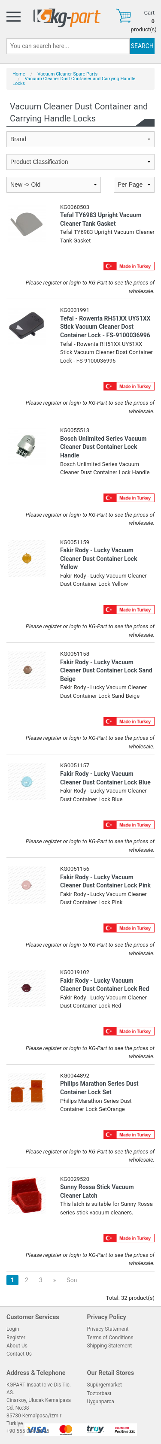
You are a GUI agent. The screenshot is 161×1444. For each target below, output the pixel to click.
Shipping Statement (109, 1346)
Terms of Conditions (110, 1338)
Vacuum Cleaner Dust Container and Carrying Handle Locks (73, 81)
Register (15, 1338)
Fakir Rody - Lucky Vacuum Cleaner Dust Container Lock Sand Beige (106, 670)
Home (18, 74)
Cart (149, 12)
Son (72, 1280)
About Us (16, 1346)
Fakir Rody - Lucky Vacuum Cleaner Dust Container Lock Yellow (98, 558)
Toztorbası (99, 1393)
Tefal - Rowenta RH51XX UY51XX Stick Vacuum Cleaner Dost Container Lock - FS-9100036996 (105, 327)
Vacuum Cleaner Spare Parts (67, 74)
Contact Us (19, 1354)
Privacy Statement (108, 1329)
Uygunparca (100, 1402)
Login (12, 1329)
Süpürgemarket (104, 1385)
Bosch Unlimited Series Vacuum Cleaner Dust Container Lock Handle (103, 447)
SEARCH (142, 45)
